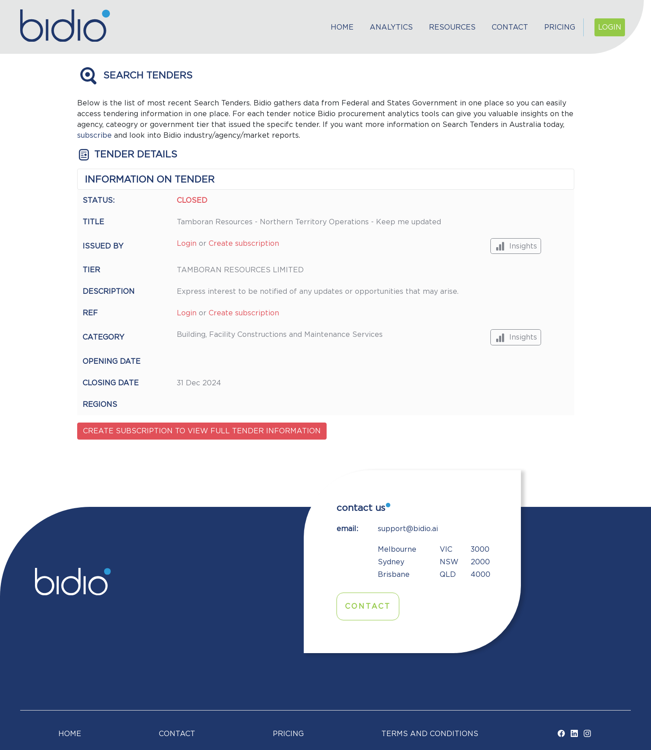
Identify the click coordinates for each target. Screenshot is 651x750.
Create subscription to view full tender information (202, 431)
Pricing (559, 27)
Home (342, 27)
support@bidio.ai (408, 528)
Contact (510, 27)
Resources (452, 27)
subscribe (94, 135)
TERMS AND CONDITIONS (429, 733)
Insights (515, 246)
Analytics (391, 27)
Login (609, 27)
